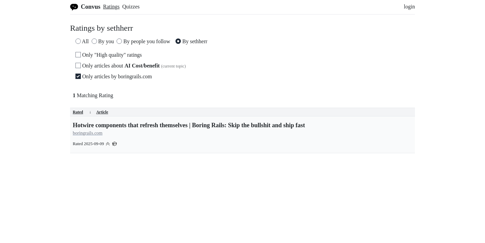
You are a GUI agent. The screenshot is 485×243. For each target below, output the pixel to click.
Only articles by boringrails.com (113, 76)
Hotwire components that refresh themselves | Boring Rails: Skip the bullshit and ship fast (189, 125)
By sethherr (191, 41)
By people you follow (143, 41)
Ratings (111, 6)
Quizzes (131, 6)
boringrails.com (87, 133)
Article (102, 112)
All (82, 41)
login (409, 6)
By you (103, 41)
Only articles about (130, 66)
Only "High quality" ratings (108, 55)
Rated (82, 112)
